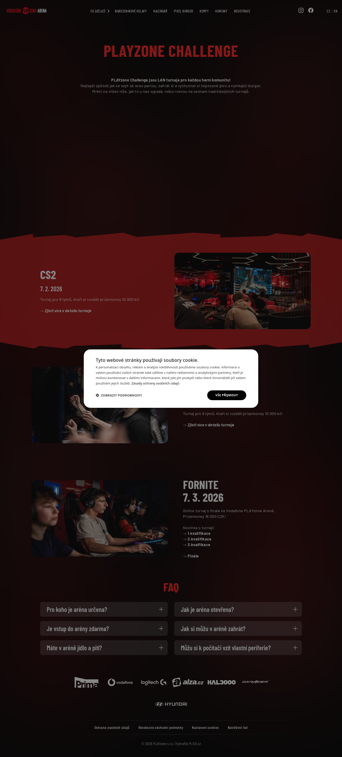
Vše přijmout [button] (226, 395)
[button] (119, 395)
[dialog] (171, 378)
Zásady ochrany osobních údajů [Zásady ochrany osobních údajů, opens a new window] (156, 383)
